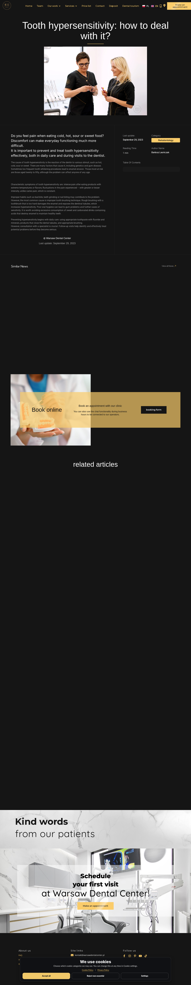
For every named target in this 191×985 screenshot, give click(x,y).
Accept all (46, 976)
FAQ (20, 955)
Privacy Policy (103, 970)
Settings (144, 976)
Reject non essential (95, 976)
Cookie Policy (87, 970)
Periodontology (165, 140)
